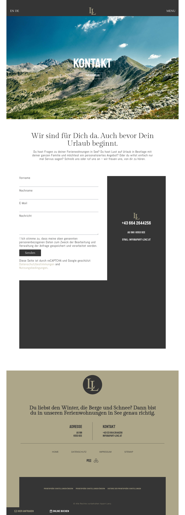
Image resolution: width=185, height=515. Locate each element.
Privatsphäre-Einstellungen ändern (58, 489)
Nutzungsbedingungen (33, 268)
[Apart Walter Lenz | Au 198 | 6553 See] (92, 314)
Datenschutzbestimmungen (36, 264)
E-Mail (23, 203)
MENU (170, 11)
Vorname (24, 178)
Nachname (26, 190)
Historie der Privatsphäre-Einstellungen (124, 489)
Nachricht (25, 216)
